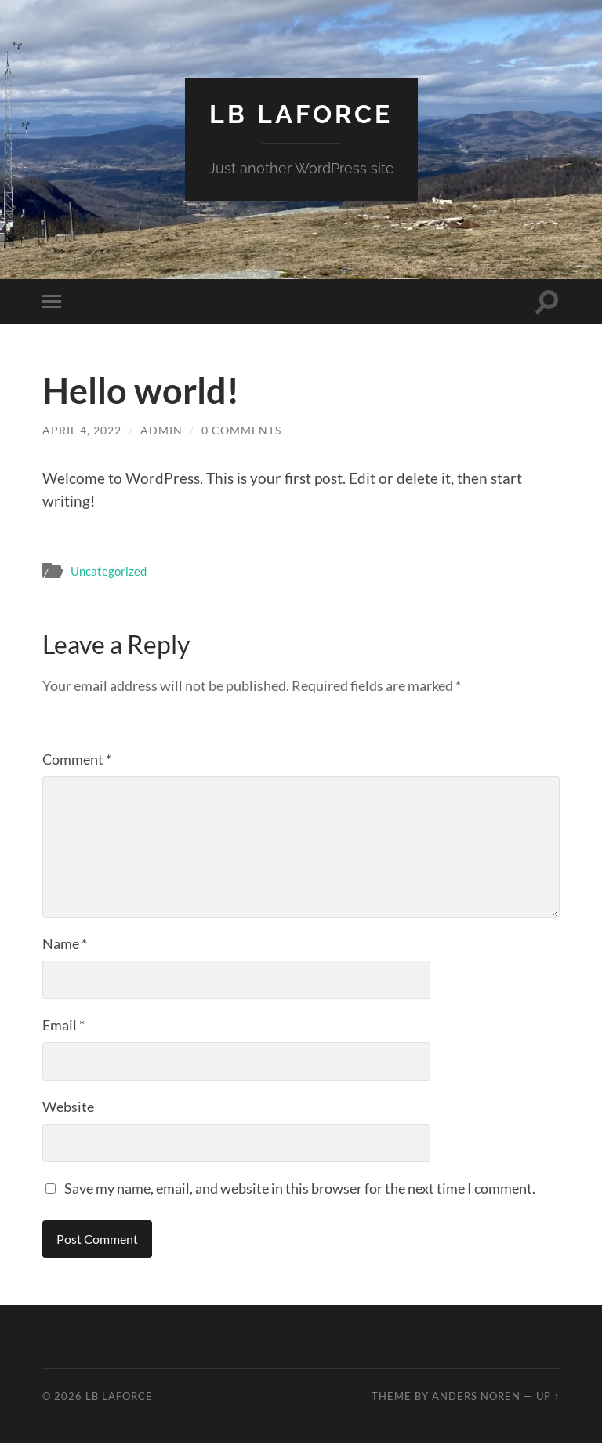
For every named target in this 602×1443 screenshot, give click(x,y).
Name (64, 943)
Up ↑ (548, 1396)
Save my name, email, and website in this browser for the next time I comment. (299, 1188)
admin (161, 430)
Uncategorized (109, 571)
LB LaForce (301, 114)
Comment (76, 759)
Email (63, 1025)
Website (68, 1106)
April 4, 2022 (81, 430)
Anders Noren (476, 1396)
